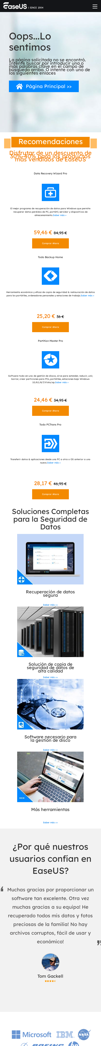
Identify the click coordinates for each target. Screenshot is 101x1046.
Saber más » (59, 215)
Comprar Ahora (50, 243)
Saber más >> (50, 604)
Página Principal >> (49, 86)
